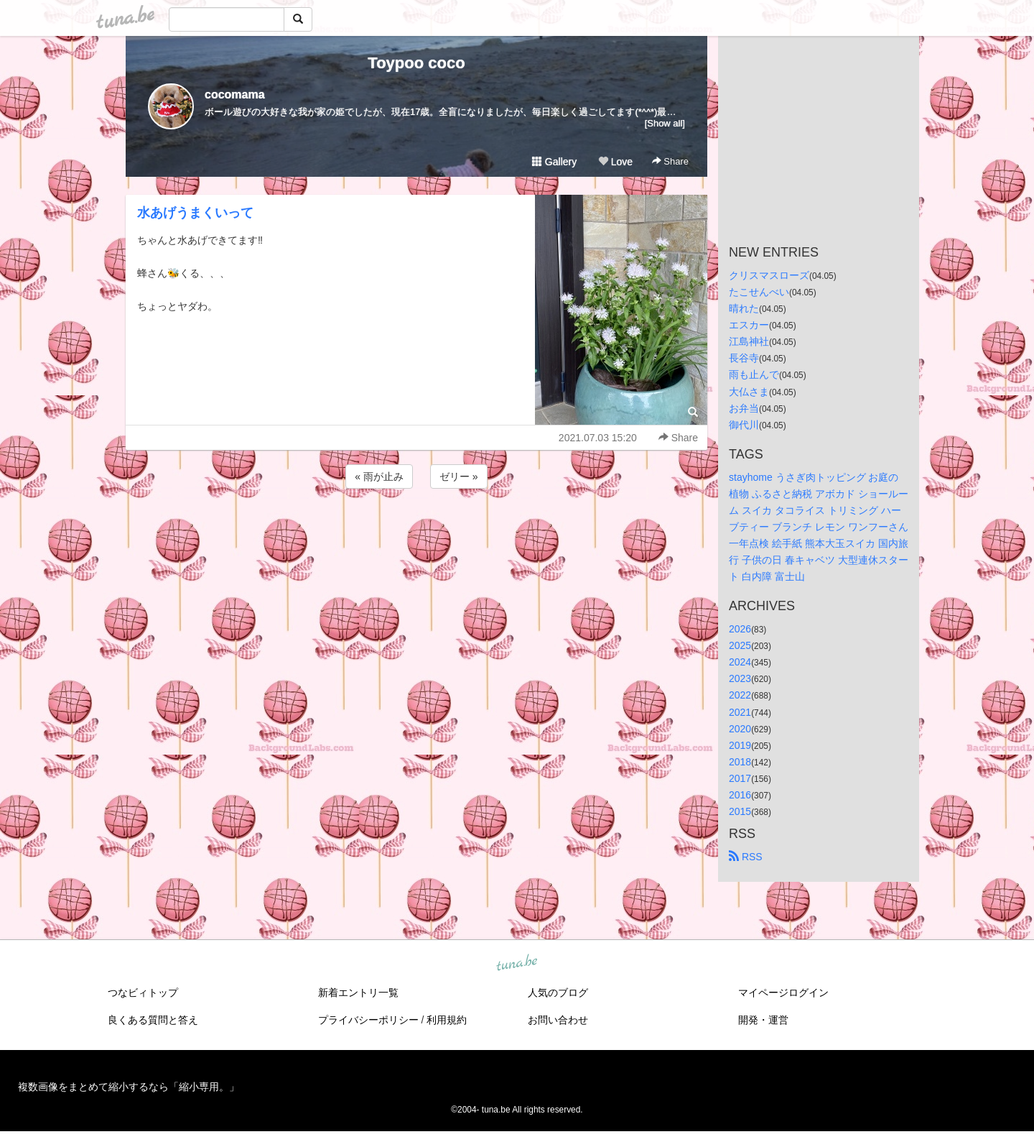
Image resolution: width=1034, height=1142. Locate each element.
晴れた (744, 308)
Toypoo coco (416, 63)
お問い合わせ (558, 1020)
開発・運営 (763, 1020)
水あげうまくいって (195, 213)
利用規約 (447, 1020)
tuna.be (516, 964)
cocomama (235, 94)
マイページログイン (783, 992)
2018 (740, 762)
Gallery (554, 161)
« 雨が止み (379, 476)
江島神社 (749, 341)
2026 (740, 629)
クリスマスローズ (769, 275)
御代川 (744, 424)
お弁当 (744, 408)
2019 (740, 745)
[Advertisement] (416, 530)
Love (615, 161)
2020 (740, 729)
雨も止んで (754, 374)
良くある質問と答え (153, 1020)
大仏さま (749, 391)
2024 (740, 662)
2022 (740, 695)
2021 (740, 712)
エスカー (749, 325)
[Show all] (665, 123)
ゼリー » (458, 476)
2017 (740, 778)
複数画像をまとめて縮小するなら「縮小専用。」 (128, 1086)
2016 (740, 795)
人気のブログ (558, 992)
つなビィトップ (143, 992)
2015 (740, 811)
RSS (746, 856)
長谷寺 (744, 358)
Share (670, 161)
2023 (740, 678)
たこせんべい (759, 292)
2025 (740, 645)
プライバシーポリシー (368, 1020)
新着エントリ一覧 (358, 992)
